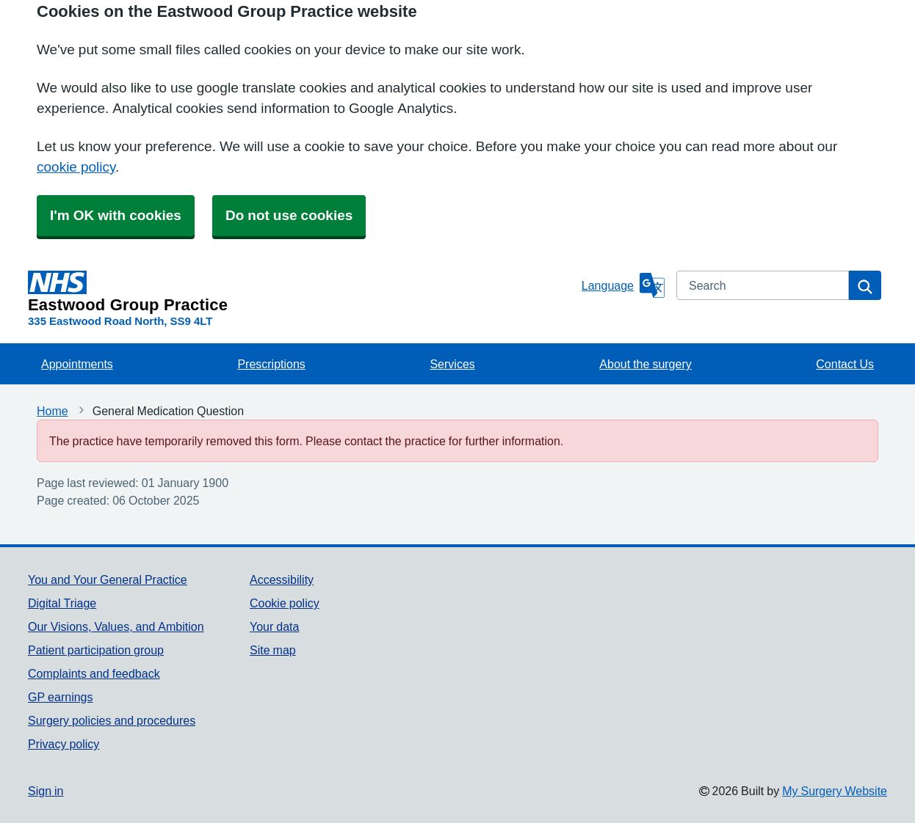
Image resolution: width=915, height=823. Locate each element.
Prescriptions (271, 364)
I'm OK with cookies (115, 215)
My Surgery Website (834, 791)
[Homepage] (302, 292)
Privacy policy (63, 744)
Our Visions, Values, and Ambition (116, 626)
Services (452, 364)
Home (52, 411)
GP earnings (60, 697)
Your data (274, 626)
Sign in (45, 791)
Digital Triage (62, 603)
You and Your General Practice (107, 579)
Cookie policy (284, 603)
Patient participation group (96, 650)
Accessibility (282, 579)
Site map (273, 650)
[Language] (623, 285)
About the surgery (645, 364)
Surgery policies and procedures (111, 720)
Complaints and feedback (94, 673)
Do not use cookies (288, 215)
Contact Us (845, 364)
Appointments (77, 364)
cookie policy (76, 167)
